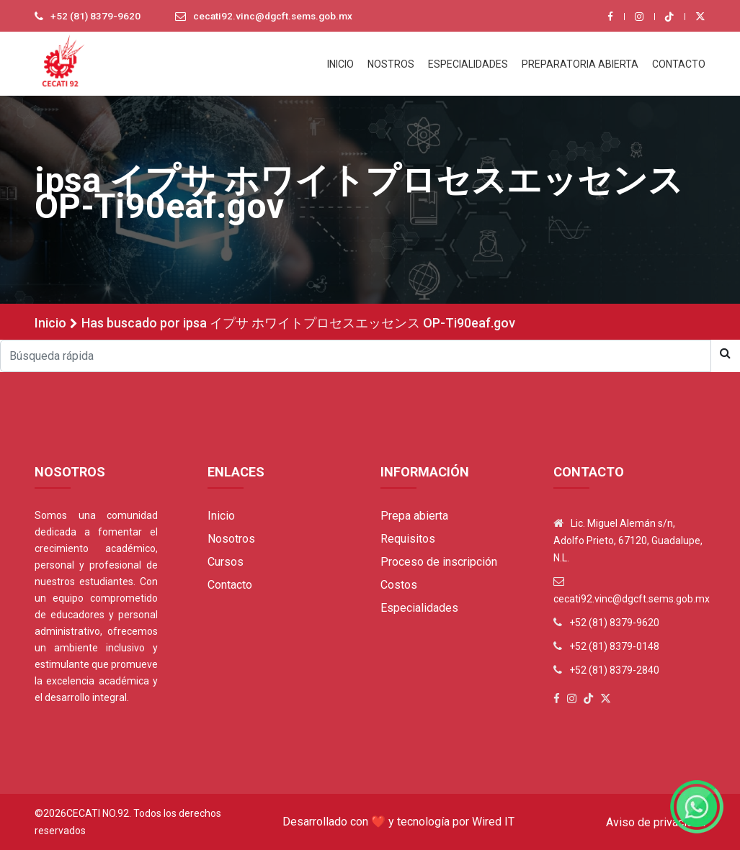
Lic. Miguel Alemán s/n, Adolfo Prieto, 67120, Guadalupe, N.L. (628, 540)
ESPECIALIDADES (468, 64)
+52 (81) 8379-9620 (95, 17)
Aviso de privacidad (655, 822)
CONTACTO (678, 64)
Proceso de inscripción (438, 562)
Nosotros (231, 539)
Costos (398, 585)
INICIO (340, 64)
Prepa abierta (414, 516)
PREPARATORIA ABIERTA (580, 64)
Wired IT (493, 821)
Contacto (230, 585)
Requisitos (407, 539)
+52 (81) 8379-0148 (614, 646)
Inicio (50, 322)
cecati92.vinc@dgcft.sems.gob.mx (277, 17)
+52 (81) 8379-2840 (614, 670)
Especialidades (419, 608)
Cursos (226, 562)
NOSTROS (390, 64)
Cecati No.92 (97, 813)
